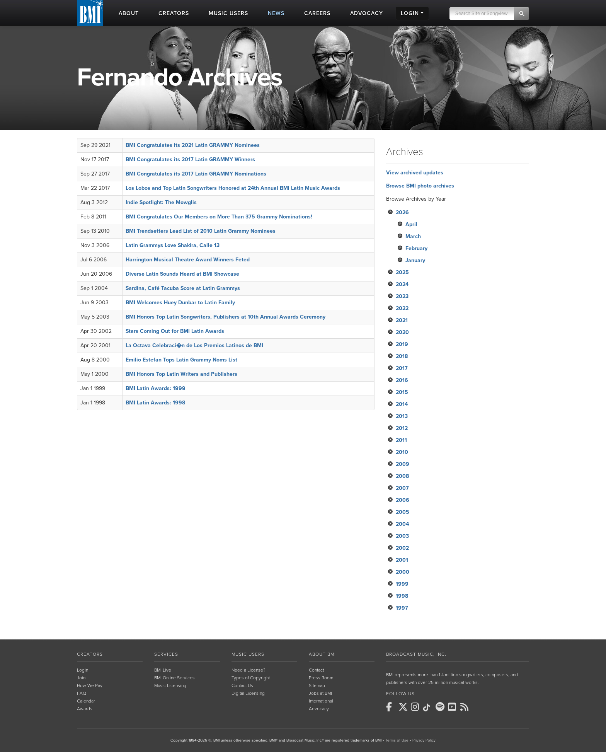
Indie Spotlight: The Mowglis (161, 202)
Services (166, 654)
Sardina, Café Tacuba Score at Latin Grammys (183, 288)
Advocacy (319, 708)
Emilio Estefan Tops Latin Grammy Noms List (181, 359)
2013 (402, 416)
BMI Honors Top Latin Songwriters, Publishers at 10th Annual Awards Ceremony (225, 317)
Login (82, 670)
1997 (402, 608)
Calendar (86, 701)
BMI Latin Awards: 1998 (155, 402)
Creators (90, 654)
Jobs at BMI (320, 693)
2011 (401, 440)
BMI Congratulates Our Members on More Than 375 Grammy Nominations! (219, 216)
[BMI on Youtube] (453, 706)
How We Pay (89, 685)
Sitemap (317, 685)
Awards (84, 708)
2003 (402, 536)
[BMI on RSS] (465, 706)
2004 (402, 524)
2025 (402, 272)
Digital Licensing (248, 693)
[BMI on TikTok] (428, 707)
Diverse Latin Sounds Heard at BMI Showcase (182, 274)
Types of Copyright (251, 677)
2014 (402, 404)
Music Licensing (170, 685)
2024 (402, 284)
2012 (402, 428)
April (411, 224)
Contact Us (242, 685)
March (413, 236)
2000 (402, 572)
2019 (402, 344)
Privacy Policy (424, 740)
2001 (402, 560)
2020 (402, 332)
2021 (402, 320)
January (415, 260)
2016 (402, 380)
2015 (402, 392)
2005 (402, 512)
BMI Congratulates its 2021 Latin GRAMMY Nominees (193, 145)
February (416, 248)
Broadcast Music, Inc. (416, 654)
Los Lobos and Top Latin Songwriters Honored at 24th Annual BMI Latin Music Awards (233, 188)
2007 (402, 488)
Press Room (321, 677)
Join (81, 677)
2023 (402, 296)
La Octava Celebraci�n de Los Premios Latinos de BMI (194, 345)
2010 (402, 452)
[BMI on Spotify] (441, 706)
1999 (402, 584)
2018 (402, 356)
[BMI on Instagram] (416, 706)
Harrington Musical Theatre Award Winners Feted (188, 259)
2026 (402, 212)
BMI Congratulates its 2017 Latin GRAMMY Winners (190, 159)
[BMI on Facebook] (391, 706)
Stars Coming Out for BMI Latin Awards (175, 331)
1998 (402, 596)
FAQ (81, 693)
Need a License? (249, 670)
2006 (402, 500)
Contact (316, 670)
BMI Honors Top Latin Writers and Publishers (181, 374)
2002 (402, 548)
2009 (402, 464)
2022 (402, 308)
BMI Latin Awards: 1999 (156, 388)
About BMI (322, 654)
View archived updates (414, 172)
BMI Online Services (174, 677)
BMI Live (162, 670)
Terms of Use (397, 740)
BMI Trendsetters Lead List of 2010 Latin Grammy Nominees (201, 231)
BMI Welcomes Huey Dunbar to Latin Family (180, 302)
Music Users (248, 654)
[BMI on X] (403, 706)
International (321, 701)
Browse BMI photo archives (420, 185)
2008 (402, 476)
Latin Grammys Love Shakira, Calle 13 (173, 245)
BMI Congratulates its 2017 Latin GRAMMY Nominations (196, 174)
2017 (402, 368)
